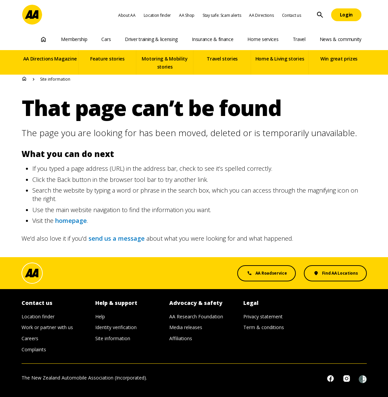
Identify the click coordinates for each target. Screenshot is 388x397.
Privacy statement (263, 316)
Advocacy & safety (195, 303)
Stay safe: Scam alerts (222, 15)
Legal (250, 303)
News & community (340, 39)
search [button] (320, 15)
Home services (262, 39)
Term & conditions (263, 327)
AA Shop (187, 15)
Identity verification (116, 327)
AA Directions (261, 15)
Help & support (116, 303)
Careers (30, 338)
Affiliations (180, 338)
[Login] (346, 14)
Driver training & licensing (151, 39)
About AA (127, 15)
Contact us (291, 15)
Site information (112, 338)
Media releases (185, 327)
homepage (71, 220)
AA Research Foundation (196, 316)
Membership (74, 39)
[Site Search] (320, 15)
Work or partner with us (47, 327)
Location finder (157, 15)
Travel (299, 39)
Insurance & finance (212, 39)
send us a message (117, 238)
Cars (106, 39)
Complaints (34, 349)
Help (100, 316)
